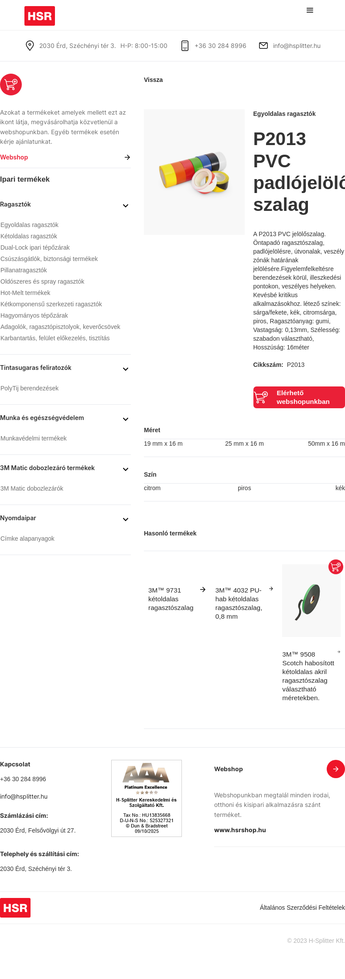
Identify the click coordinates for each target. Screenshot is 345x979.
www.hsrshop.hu (240, 829)
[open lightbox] (194, 172)
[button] (310, 10)
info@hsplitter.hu (297, 45)
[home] (39, 13)
